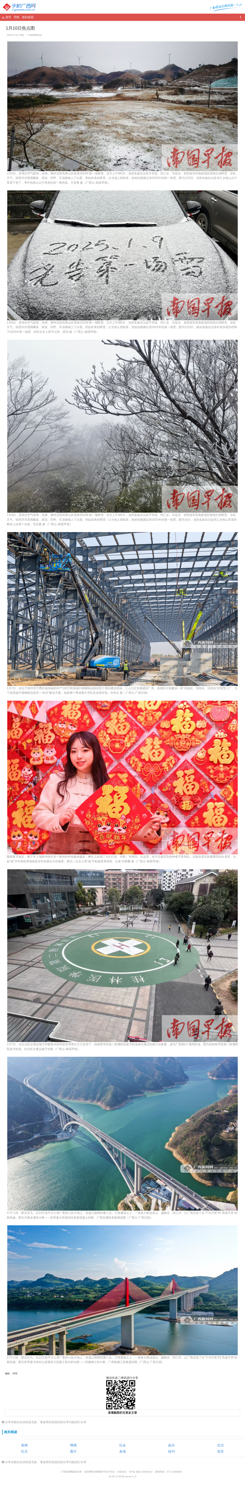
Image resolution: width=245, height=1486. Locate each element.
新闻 (24, 1445)
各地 (122, 1451)
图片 (73, 1451)
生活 (220, 1445)
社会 (122, 1445)
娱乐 (171, 1445)
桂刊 (171, 1451)
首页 (8, 17)
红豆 (24, 1451)
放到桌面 (28, 17)
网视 (73, 1445)
